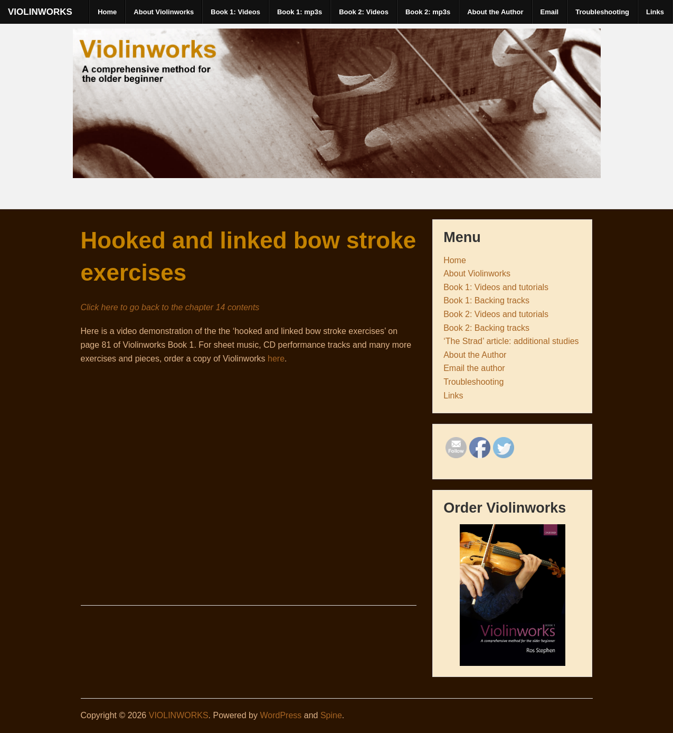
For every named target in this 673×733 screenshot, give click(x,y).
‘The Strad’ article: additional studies (511, 341)
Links (655, 12)
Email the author (474, 368)
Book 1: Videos (235, 12)
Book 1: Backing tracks (486, 300)
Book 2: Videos (363, 12)
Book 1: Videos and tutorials (495, 287)
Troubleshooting (602, 12)
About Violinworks (164, 12)
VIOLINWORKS (40, 12)
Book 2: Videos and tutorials (495, 314)
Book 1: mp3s (299, 12)
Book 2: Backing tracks (486, 327)
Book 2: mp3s (427, 12)
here (276, 358)
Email (550, 12)
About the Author (495, 12)
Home (107, 12)
